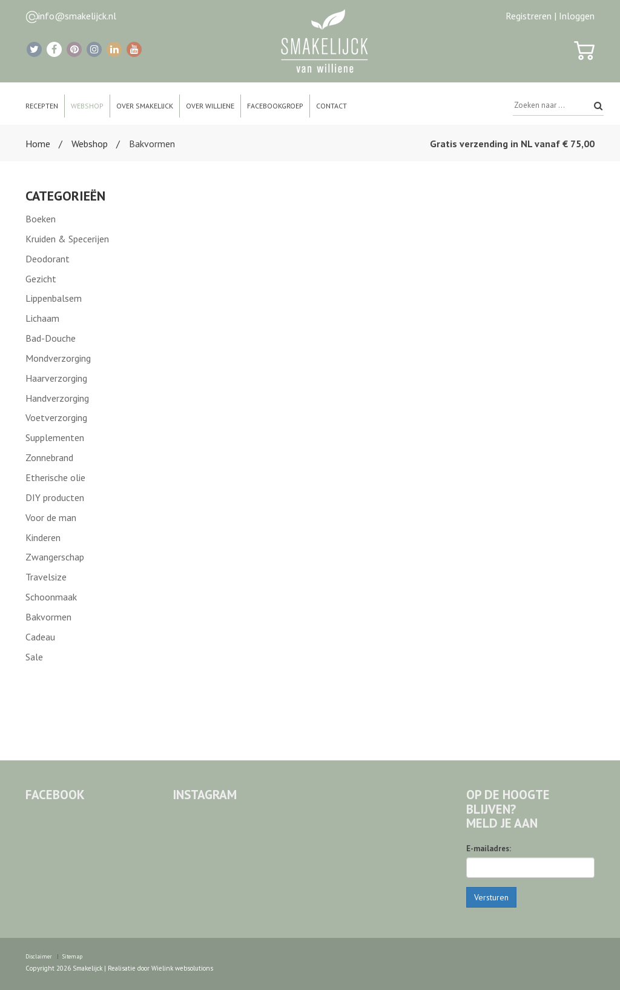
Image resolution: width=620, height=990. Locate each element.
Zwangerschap (54, 557)
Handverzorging (57, 398)
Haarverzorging (56, 378)
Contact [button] (331, 105)
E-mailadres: (488, 848)
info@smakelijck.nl (77, 16)
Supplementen (54, 437)
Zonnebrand (49, 457)
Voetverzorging (56, 417)
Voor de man (50, 517)
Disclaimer (38, 956)
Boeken (40, 219)
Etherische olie (55, 477)
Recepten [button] (41, 105)
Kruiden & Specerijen (67, 239)
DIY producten (54, 497)
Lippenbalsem (53, 298)
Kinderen (43, 537)
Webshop (89, 144)
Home (37, 144)
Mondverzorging (58, 358)
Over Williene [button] (210, 105)
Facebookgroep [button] (275, 105)
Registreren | (531, 16)
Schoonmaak (51, 597)
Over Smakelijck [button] (144, 105)
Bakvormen (48, 617)
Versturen (491, 897)
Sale (34, 657)
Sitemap (72, 956)
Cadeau (40, 637)
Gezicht (40, 279)
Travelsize (46, 577)
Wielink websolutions (182, 968)
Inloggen (577, 16)
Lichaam (42, 318)
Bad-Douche (50, 338)
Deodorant (47, 259)
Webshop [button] (87, 105)
